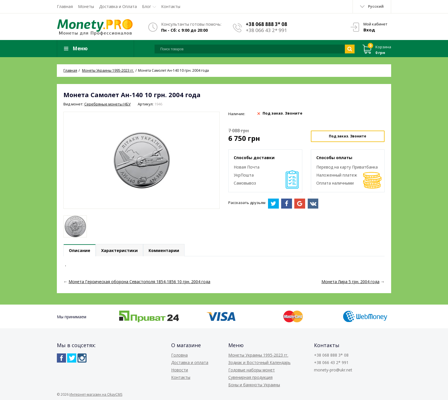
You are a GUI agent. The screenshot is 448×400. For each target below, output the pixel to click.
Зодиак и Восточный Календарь (259, 362)
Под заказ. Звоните (347, 136)
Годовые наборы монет (251, 370)
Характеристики (119, 250)
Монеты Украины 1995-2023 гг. (258, 355)
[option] (75, 226)
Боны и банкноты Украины (254, 384)
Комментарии (164, 250)
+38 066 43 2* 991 (266, 30)
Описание (79, 250)
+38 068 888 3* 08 (266, 24)
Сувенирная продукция (250, 377)
